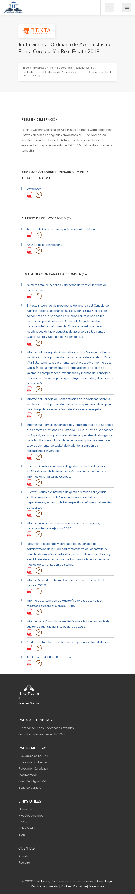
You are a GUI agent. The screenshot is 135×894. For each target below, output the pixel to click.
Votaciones (34, 189)
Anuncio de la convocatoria (44, 245)
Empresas (39, 68)
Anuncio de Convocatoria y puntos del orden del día (61, 229)
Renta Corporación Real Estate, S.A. (73, 68)
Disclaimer (80, 886)
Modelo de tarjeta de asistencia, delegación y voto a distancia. (68, 642)
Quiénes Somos (29, 703)
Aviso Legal (104, 881)
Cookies (66, 886)
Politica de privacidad (45, 886)
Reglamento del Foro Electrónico (49, 657)
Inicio (26, 68)
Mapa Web (96, 886)
